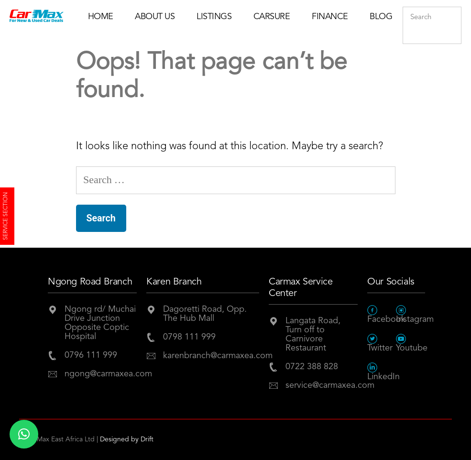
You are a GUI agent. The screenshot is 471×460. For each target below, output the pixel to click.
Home (100, 16)
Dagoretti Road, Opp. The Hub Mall (205, 314)
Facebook (381, 314)
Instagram (410, 314)
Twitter (380, 343)
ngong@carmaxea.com (101, 374)
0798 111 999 (189, 337)
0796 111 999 (91, 355)
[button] (24, 434)
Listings (214, 16)
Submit (451, 37)
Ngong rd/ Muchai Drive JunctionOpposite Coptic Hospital (100, 323)
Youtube (410, 343)
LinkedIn (381, 371)
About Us (155, 16)
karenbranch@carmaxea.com (211, 355)
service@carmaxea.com (321, 385)
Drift (147, 439)
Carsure (271, 16)
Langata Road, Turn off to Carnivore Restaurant (312, 334)
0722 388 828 (311, 366)
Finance (330, 16)
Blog (381, 16)
